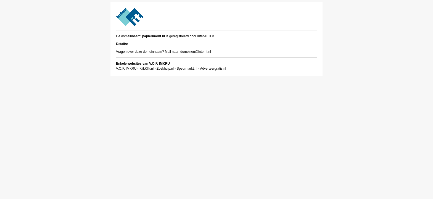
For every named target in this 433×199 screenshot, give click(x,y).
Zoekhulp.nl (165, 68)
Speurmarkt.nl (187, 68)
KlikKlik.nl (146, 68)
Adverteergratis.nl (213, 68)
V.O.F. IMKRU (126, 68)
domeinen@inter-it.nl (195, 52)
